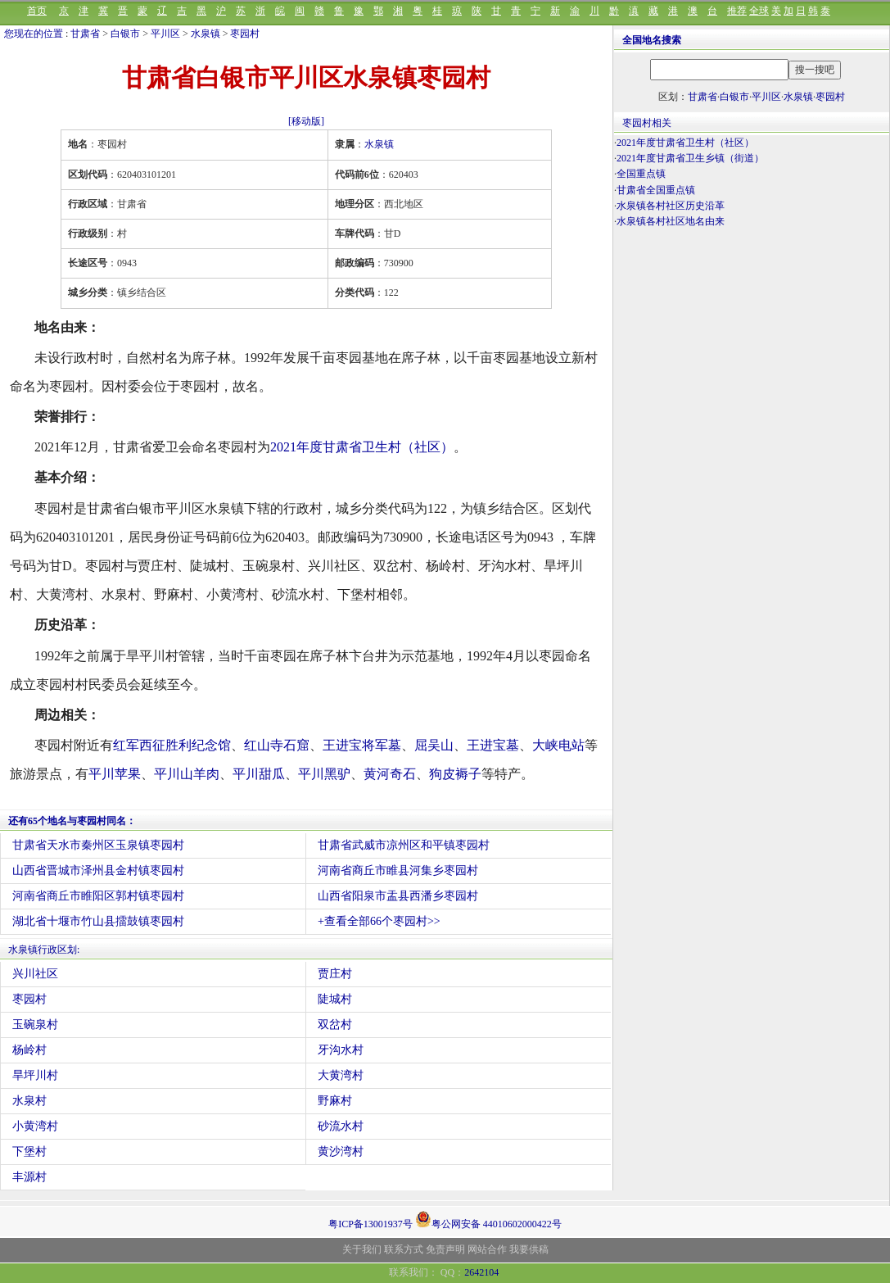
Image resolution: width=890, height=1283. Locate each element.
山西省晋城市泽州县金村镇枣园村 (98, 870)
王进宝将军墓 (362, 745)
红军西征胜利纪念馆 (172, 745)
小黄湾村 (35, 1126)
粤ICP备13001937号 (370, 1224)
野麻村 (335, 1101)
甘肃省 (85, 33)
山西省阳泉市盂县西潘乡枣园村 (398, 896)
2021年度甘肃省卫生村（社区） (362, 447)
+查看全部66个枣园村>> (379, 921)
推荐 (737, 10)
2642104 (481, 1272)
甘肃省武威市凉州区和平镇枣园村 (404, 845)
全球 (759, 10)
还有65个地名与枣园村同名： (72, 821)
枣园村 (245, 33)
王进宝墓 (493, 745)
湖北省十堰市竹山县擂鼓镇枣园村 (98, 921)
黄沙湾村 (341, 1151)
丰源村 (29, 1177)
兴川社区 (35, 974)
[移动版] (306, 121)
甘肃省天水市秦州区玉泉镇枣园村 (98, 845)
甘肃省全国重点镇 (656, 190)
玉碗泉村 (35, 1024)
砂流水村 (341, 1126)
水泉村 (29, 1101)
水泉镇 (205, 33)
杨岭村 (29, 1050)
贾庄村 (335, 974)
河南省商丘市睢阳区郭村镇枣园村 (98, 896)
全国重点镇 (641, 173)
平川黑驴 (324, 774)
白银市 (125, 33)
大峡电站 (558, 745)
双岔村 (335, 1024)
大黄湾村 (341, 1075)
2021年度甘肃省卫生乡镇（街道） (690, 158)
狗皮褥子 (455, 774)
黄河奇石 (390, 774)
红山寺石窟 (276, 745)
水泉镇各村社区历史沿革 (671, 205)
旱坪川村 (35, 1075)
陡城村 (335, 999)
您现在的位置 (33, 33)
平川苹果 (114, 774)
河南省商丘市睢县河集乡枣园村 (398, 870)
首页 (37, 10)
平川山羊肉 (186, 774)
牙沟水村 (341, 1050)
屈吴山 (434, 745)
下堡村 (29, 1151)
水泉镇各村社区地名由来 (671, 221)
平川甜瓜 (259, 774)
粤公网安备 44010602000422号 (488, 1219)
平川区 (165, 33)
